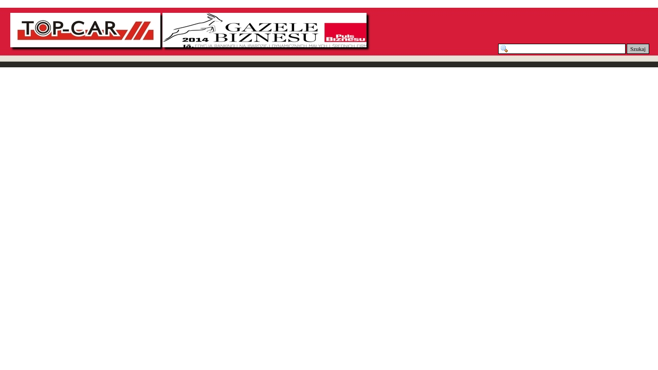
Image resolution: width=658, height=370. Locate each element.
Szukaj (638, 49)
